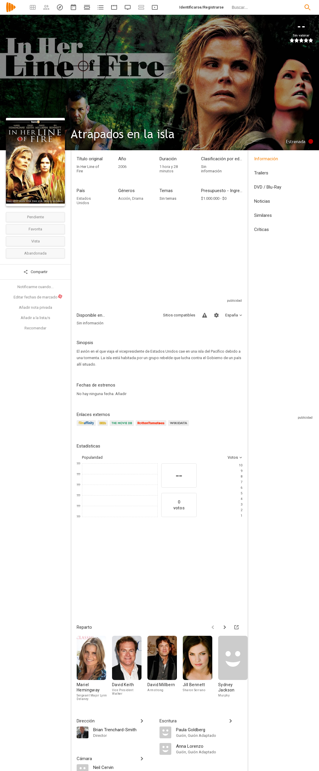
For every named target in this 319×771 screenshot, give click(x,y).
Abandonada (35, 253)
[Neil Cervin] (123, 767)
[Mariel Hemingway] (94, 668)
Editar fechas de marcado (38, 296)
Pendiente (35, 217)
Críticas (261, 229)
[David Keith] (129, 668)
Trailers (261, 173)
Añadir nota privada (35, 307)
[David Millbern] (165, 668)
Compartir (35, 272)
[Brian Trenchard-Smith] (123, 729)
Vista (35, 241)
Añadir (120, 394)
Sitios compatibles (179, 315)
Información (266, 158)
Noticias (262, 201)
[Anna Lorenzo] (209, 746)
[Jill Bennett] (200, 668)
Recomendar (35, 328)
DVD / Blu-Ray (267, 187)
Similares (263, 215)
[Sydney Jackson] (236, 668)
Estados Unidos (84, 200)
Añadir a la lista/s (35, 318)
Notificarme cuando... (35, 287)
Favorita (35, 229)
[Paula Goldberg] (209, 729)
